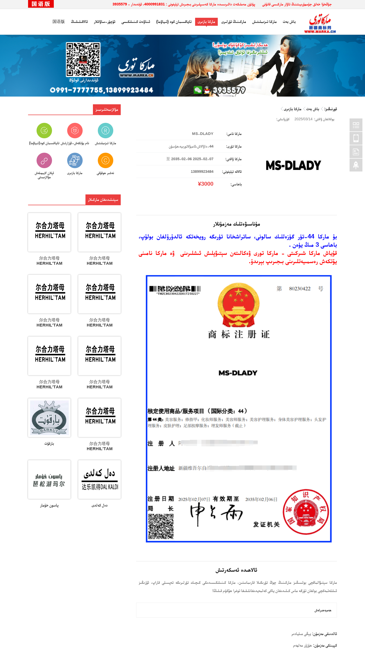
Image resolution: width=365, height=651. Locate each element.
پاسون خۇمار (49, 505)
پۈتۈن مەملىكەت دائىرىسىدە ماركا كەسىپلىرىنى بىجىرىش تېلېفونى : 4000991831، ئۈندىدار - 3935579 (183, 4)
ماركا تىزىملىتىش (264, 21)
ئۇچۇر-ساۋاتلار (104, 21)
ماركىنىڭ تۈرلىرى (233, 21)
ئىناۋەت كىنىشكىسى (135, 21)
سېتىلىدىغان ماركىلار (103, 199)
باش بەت (289, 21)
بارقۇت (49, 443)
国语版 (59, 21)
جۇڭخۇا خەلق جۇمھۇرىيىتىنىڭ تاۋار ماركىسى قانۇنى (297, 4)
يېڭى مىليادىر (301, 633)
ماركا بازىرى (206, 21)
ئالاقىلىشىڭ (79, 21)
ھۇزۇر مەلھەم (302, 645)
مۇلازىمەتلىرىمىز (106, 109)
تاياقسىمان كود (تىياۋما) (174, 21)
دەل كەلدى (100, 505)
